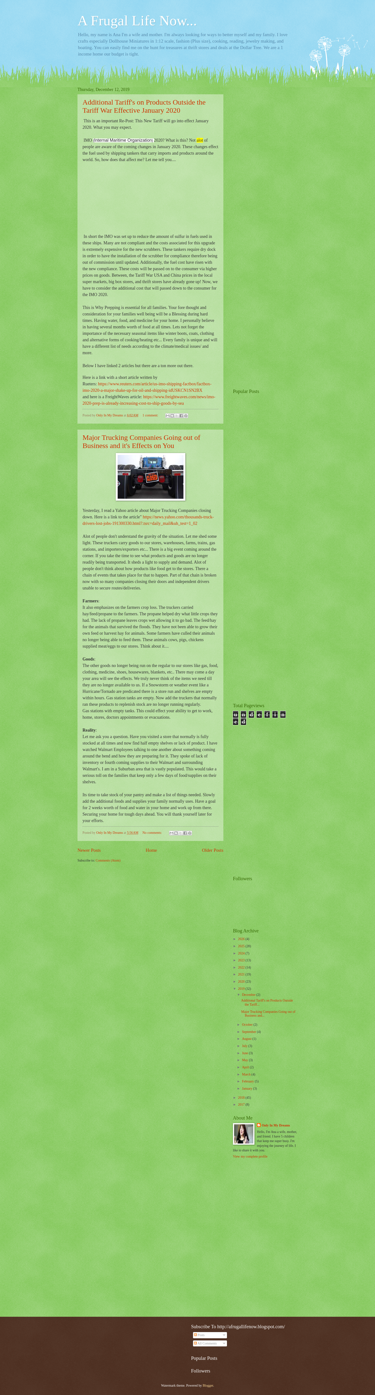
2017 (241, 1104)
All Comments (205, 1343)
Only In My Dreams (276, 1125)
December (249, 995)
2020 (241, 981)
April (246, 1067)
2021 (241, 974)
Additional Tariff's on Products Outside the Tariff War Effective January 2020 (144, 106)
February (248, 1081)
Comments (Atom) (108, 860)
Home (151, 850)
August (247, 1039)
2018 (241, 1097)
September (249, 1032)
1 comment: (151, 415)
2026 (241, 939)
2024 (241, 953)
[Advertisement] (265, 159)
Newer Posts (89, 850)
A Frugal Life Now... (137, 20)
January (247, 1088)
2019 (241, 989)
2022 (241, 967)
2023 (241, 960)
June (245, 1053)
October (248, 1024)
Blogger (208, 1385)
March (246, 1074)
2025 (241, 946)
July (245, 1046)
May (245, 1060)
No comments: (153, 833)
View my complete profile (250, 1156)
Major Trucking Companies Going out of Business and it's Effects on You (141, 441)
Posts (199, 1335)
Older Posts (212, 850)
